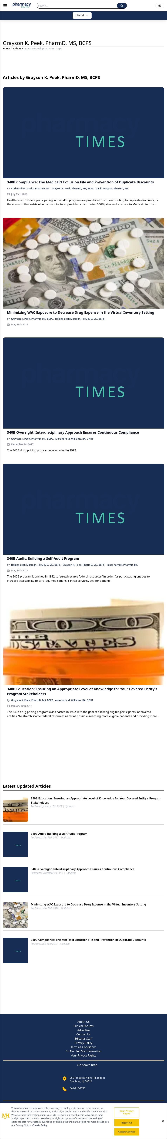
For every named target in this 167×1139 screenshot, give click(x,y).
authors (16, 48)
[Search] (77, 5)
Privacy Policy (83, 1043)
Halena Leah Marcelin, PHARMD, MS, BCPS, (36, 564)
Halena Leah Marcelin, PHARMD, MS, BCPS (79, 318)
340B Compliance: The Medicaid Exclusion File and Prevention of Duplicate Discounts (88, 940)
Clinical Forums (83, 1026)
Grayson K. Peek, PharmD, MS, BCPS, (73, 188)
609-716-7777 (77, 1088)
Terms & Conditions (83, 1047)
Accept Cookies (126, 1131)
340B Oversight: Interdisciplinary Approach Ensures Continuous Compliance (82, 869)
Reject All (126, 1122)
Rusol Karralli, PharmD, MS (122, 564)
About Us (84, 1022)
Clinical (82, 15)
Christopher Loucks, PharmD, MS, (30, 188)
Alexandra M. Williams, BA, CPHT (74, 438)
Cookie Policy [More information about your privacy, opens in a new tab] (39, 1125)
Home (6, 48)
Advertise (83, 1030)
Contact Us (83, 1034)
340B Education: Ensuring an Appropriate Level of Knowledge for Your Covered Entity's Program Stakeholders (96, 800)
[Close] (163, 1121)
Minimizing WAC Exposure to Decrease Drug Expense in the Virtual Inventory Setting (88, 904)
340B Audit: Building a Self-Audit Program (59, 834)
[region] (83, 1121)
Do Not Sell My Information (84, 1051)
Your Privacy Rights (83, 1055)
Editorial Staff (83, 1039)
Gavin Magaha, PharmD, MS (112, 188)
